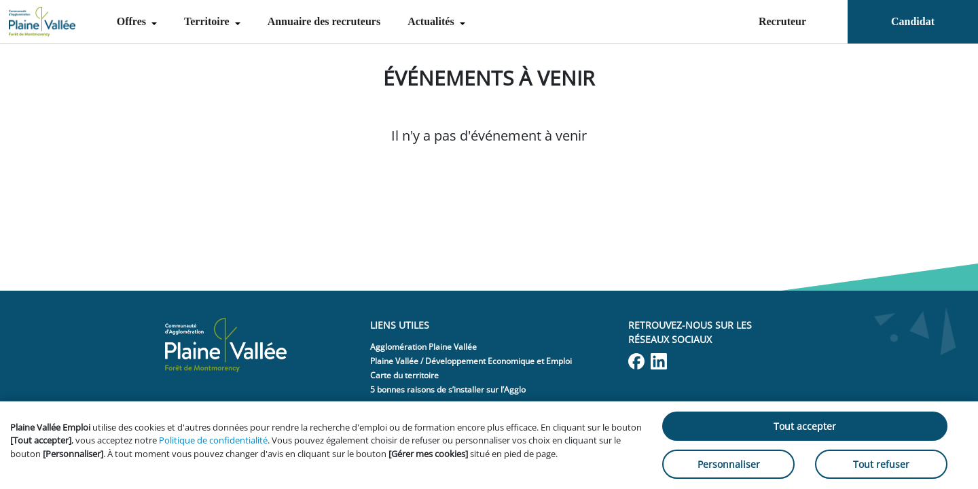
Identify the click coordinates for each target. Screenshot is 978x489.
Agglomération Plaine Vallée (423, 346)
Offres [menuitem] (133, 21)
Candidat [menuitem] (913, 21)
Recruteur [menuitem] (782, 21)
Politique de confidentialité (213, 440)
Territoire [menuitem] (208, 21)
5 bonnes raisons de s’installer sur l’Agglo (448, 389)
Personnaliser (729, 464)
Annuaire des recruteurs (324, 21)
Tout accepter (805, 426)
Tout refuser (881, 464)
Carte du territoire (404, 375)
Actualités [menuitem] (432, 21)
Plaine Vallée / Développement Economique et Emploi (471, 361)
